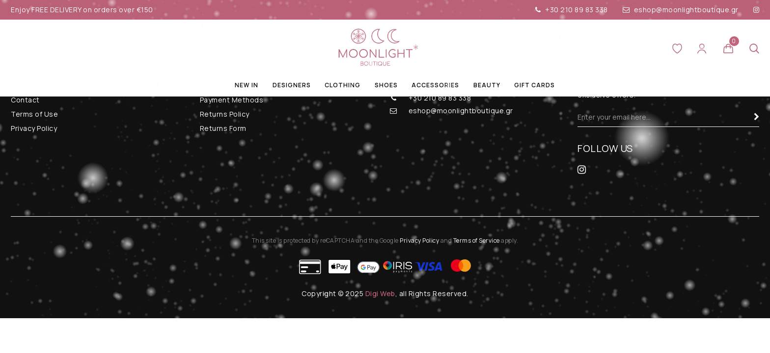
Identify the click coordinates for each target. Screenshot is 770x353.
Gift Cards (534, 85)
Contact (25, 99)
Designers (292, 85)
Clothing (342, 85)
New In (246, 85)
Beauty (486, 85)
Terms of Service (476, 240)
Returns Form (223, 128)
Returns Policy (224, 114)
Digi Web (380, 293)
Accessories (435, 85)
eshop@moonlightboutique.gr (681, 9)
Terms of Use (34, 114)
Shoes (386, 85)
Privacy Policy (34, 128)
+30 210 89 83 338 (571, 9)
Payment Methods (232, 99)
